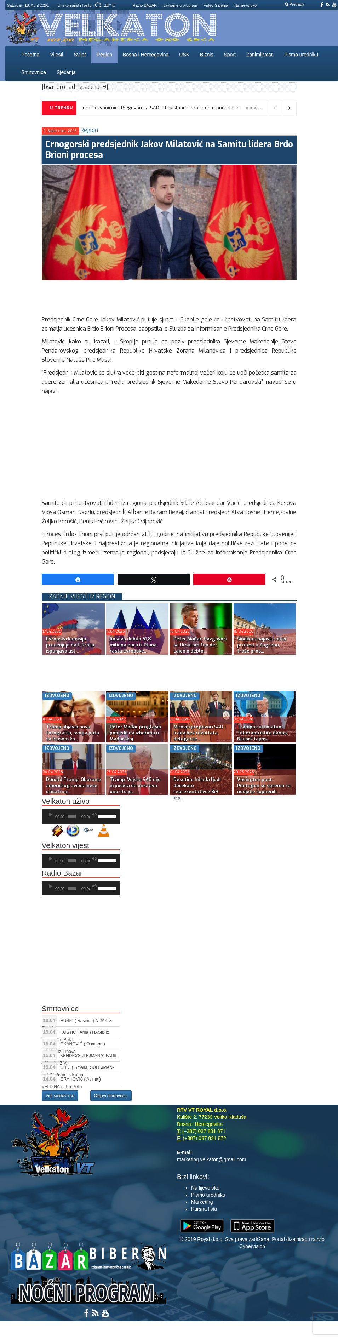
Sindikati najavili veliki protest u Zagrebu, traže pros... (261, 645)
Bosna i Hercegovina (145, 54)
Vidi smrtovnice (60, 1095)
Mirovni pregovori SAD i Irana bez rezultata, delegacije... (199, 733)
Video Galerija (216, 5)
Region (104, 54)
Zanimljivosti (260, 54)
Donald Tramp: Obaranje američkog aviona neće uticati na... (73, 785)
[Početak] (50, 814)
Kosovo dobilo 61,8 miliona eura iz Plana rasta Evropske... (133, 645)
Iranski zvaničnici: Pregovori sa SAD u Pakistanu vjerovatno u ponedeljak (161, 108)
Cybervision (252, 1246)
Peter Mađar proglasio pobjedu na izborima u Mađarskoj (135, 733)
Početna (30, 54)
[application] (81, 816)
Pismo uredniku (301, 54)
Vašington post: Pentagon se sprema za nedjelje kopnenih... (264, 785)
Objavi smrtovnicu (111, 1095)
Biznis (206, 54)
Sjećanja (66, 72)
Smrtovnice (33, 72)
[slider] (71, 816)
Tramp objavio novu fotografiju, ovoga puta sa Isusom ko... (72, 733)
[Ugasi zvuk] (94, 814)
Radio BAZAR (145, 5)
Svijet (80, 54)
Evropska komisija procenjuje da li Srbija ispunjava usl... (70, 645)
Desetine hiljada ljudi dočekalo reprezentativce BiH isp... (196, 788)
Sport (229, 54)
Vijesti (56, 54)
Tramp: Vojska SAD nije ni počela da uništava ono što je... (135, 785)
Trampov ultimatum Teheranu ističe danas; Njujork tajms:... (262, 733)
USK (184, 54)
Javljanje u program (180, 5)
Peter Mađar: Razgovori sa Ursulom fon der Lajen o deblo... (200, 645)
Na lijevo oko (245, 5)
